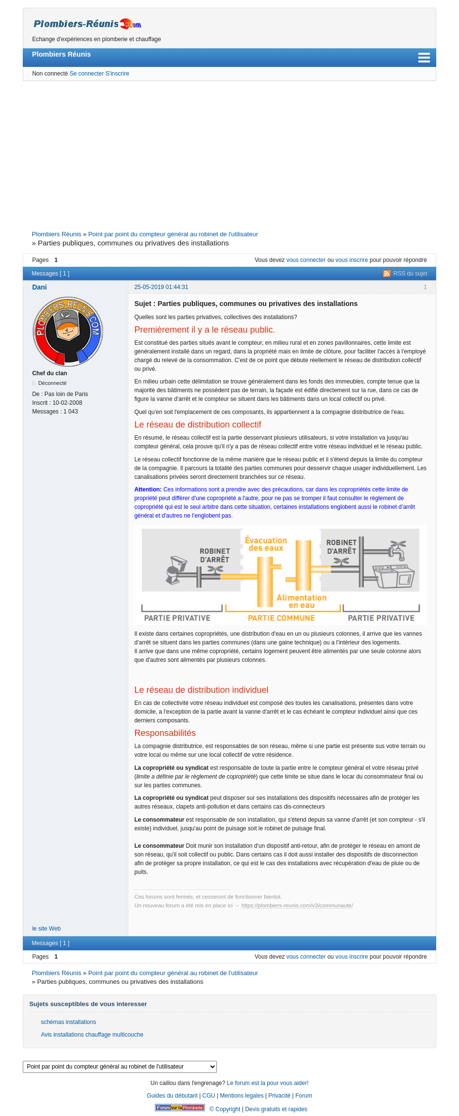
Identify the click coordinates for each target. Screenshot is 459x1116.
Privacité (279, 1095)
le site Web (46, 928)
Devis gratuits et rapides (276, 1109)
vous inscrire (352, 260)
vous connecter (305, 260)
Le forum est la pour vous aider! (267, 1083)
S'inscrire (117, 73)
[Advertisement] (229, 154)
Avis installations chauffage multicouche (92, 1034)
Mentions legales (241, 1095)
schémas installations (68, 1022)
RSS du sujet (411, 273)
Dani (39, 287)
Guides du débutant (172, 1095)
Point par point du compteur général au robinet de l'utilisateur (173, 234)
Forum (303, 1095)
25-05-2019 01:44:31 (161, 287)
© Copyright (225, 1109)
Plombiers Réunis (61, 54)
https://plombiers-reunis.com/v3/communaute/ (296, 905)
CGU (208, 1095)
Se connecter (87, 73)
